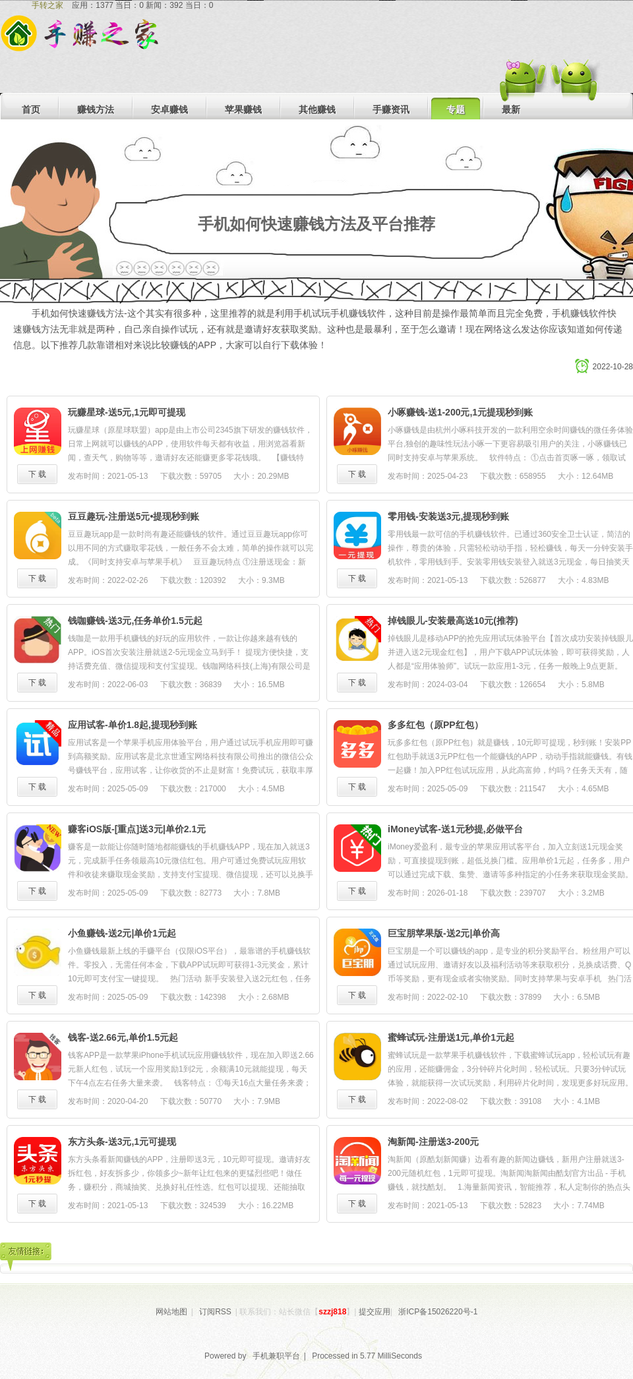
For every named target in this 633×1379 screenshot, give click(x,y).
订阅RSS (215, 1311)
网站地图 (171, 1311)
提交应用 (374, 1311)
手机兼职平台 (276, 1356)
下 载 (37, 474)
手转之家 (47, 5)
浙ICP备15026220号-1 (437, 1311)
